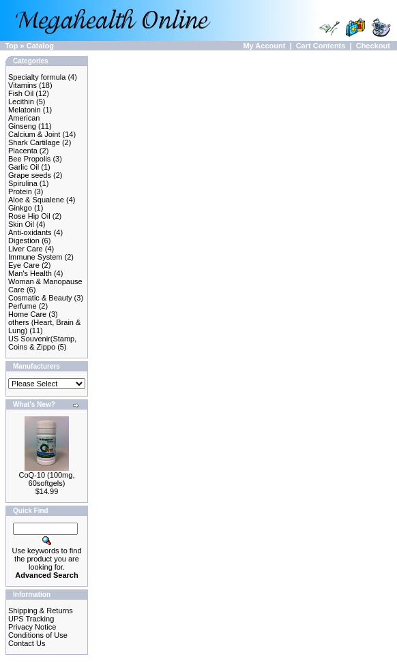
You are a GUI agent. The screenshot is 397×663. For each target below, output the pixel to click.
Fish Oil (20, 93)
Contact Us (26, 643)
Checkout (373, 46)
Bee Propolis (29, 159)
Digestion (24, 240)
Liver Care (25, 249)
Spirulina (23, 183)
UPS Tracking (31, 619)
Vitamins (22, 85)
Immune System (35, 257)
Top (11, 46)
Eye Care (24, 265)
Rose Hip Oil (29, 216)
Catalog (40, 46)
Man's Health (30, 273)
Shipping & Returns (40, 610)
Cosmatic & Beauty (40, 298)
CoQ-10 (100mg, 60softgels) (47, 479)
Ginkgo (20, 208)
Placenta (23, 151)
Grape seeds (29, 175)
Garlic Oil (23, 167)
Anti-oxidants (30, 232)
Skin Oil (21, 224)
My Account (264, 46)
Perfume (22, 306)
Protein (20, 191)
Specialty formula (36, 77)
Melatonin (24, 110)
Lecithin (21, 101)
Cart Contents (321, 46)
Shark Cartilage (34, 142)
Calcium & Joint (34, 134)
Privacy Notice (32, 627)
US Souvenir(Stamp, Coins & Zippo (42, 343)
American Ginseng (24, 122)
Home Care (27, 314)
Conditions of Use (38, 635)
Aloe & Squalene (36, 200)
